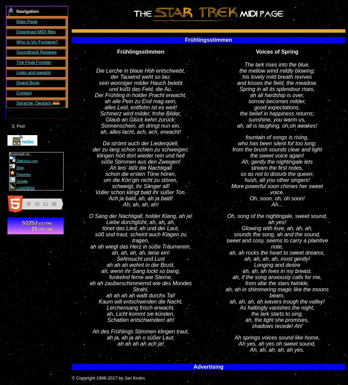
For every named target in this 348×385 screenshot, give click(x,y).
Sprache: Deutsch (37, 103)
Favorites (20, 175)
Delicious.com (24, 161)
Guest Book (27, 82)
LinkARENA (22, 188)
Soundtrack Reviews (36, 52)
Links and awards (33, 72)
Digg (16, 168)
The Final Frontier (33, 62)
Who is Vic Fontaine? (37, 41)
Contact (24, 92)
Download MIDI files (36, 31)
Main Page (26, 21)
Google (19, 181)
